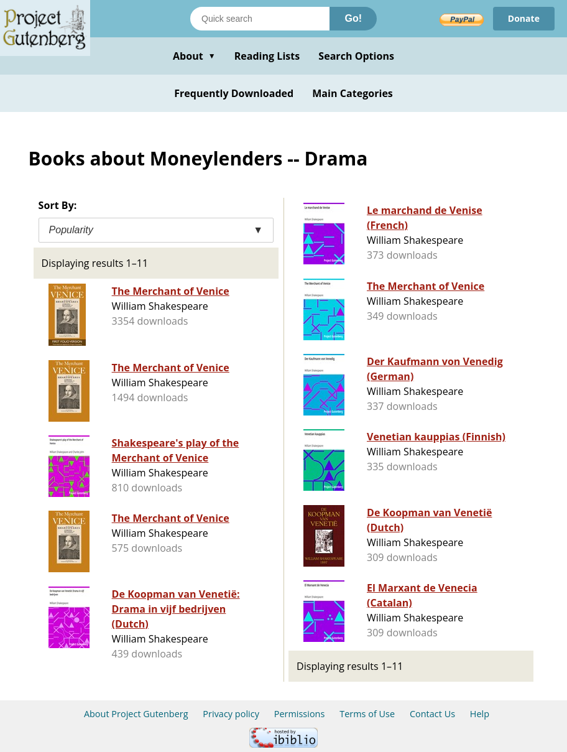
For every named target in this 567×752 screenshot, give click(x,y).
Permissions (299, 714)
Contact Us (432, 714)
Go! (353, 18)
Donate (524, 18)
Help (479, 714)
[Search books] (260, 18)
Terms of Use (367, 714)
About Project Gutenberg (136, 714)
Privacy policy (231, 714)
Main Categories (352, 93)
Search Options (356, 56)
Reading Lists (267, 56)
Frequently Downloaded (233, 93)
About (194, 56)
